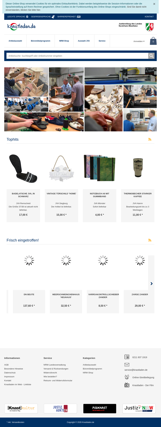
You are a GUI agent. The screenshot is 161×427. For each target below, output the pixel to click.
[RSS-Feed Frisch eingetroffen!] (149, 240)
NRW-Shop (64, 41)
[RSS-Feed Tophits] (149, 139)
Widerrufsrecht (50, 372)
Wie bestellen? (50, 376)
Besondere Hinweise (13, 369)
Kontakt (149, 17)
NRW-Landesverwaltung (55, 365)
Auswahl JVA (84, 41)
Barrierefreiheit (67, 17)
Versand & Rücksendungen (56, 369)
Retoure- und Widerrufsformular (58, 380)
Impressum (9, 376)
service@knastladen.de (136, 370)
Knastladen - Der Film (143, 385)
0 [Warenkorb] (153, 41)
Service (102, 41)
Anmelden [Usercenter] (138, 41)
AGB (6, 365)
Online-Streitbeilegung (143, 377)
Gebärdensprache (41, 17)
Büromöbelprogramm (40, 41)
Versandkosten (18, 422)
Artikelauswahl (15, 41)
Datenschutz (10, 372)
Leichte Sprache (16, 17)
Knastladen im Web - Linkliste (17, 384)
